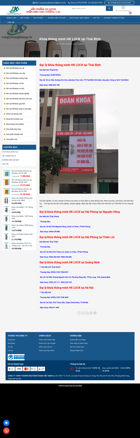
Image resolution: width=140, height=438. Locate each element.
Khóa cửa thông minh (14, 114)
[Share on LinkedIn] (95, 313)
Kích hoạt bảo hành (79, 18)
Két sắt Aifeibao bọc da (15, 68)
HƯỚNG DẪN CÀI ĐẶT (10, 160)
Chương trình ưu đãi (114, 18)
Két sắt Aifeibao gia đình (15, 104)
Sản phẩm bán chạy (13, 129)
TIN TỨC (5, 164)
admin (81, 44)
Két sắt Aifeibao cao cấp (15, 73)
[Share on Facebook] (79, 313)
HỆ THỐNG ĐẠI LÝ (9, 156)
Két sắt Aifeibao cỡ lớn (15, 83)
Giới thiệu (25, 18)
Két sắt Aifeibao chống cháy (17, 78)
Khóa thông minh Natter (15, 124)
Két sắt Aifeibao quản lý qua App (18, 109)
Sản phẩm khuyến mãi (14, 134)
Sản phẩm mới (11, 139)
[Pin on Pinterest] (91, 313)
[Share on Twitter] (83, 313)
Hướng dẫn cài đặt (57, 18)
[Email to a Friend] (87, 313)
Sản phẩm (38, 18)
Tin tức (96, 18)
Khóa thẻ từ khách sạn (14, 119)
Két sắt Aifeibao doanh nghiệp (17, 94)
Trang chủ (11, 18)
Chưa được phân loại (10, 152)
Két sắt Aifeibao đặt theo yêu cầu (19, 99)
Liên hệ (10, 22)
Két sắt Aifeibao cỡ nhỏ (15, 88)
